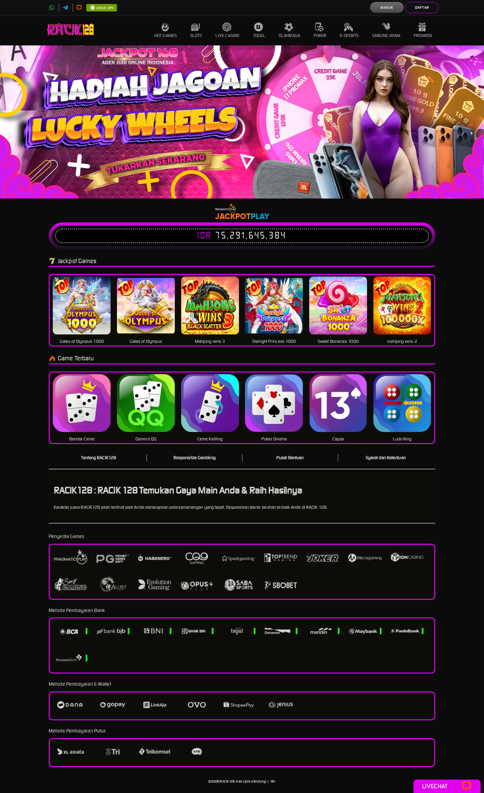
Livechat (447, 786)
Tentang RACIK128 (98, 458)
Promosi (423, 30)
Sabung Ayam (386, 30)
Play (260, 217)
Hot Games (165, 30)
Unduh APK (102, 8)
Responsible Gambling (194, 458)
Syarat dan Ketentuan (386, 458)
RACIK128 (227, 781)
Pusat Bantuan (290, 458)
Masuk (386, 7)
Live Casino (227, 30)
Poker (320, 30)
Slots (196, 30)
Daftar (422, 7)
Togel (259, 30)
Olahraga (289, 30)
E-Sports (349, 30)
